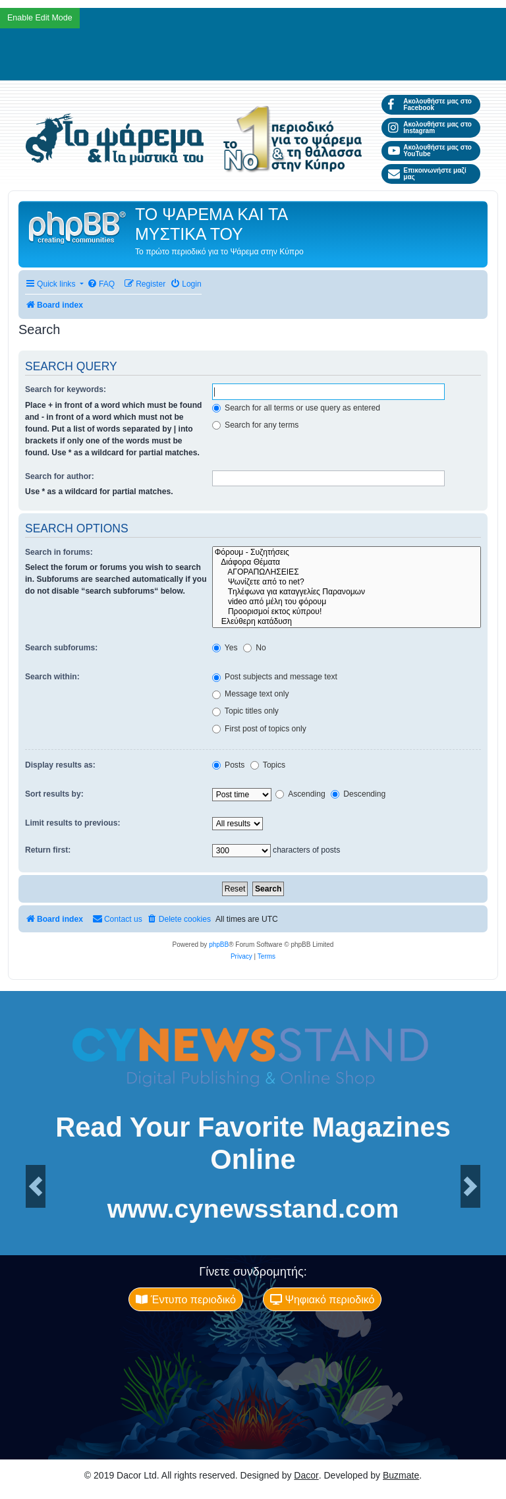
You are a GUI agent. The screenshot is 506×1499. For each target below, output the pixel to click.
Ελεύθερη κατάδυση (346, 622)
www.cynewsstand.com (253, 1209)
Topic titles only (245, 711)
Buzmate (401, 1475)
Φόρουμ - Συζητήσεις (346, 552)
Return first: (47, 850)
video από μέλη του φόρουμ (346, 602)
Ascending (300, 794)
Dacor (306, 1475)
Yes (225, 647)
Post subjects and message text (274, 676)
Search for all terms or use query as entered (296, 407)
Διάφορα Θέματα (346, 562)
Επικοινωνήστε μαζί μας (427, 174)
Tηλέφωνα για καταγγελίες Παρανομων (346, 592)
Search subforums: (61, 647)
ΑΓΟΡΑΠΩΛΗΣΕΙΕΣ (346, 572)
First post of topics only (259, 728)
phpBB (219, 944)
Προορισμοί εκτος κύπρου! (346, 612)
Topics (267, 765)
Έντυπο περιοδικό (186, 1299)
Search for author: (59, 476)
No (254, 647)
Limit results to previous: (72, 823)
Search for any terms (255, 425)
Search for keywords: (65, 389)
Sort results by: (54, 794)
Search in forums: (59, 552)
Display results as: (60, 765)
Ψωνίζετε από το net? (346, 582)
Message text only (250, 693)
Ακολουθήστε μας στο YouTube (430, 150)
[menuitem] (101, 284)
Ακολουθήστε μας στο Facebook (430, 104)
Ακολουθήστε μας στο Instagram (430, 127)
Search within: (52, 676)
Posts (228, 765)
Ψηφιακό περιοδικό (322, 1299)
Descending (358, 794)
